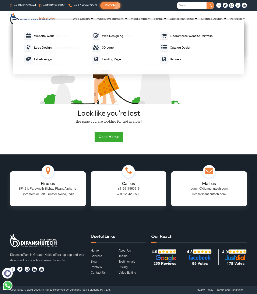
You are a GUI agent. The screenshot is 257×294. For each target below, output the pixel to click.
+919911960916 (128, 188)
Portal (158, 19)
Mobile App (139, 19)
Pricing (123, 267)
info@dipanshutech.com (209, 194)
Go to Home (109, 137)
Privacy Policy (204, 290)
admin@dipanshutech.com (209, 188)
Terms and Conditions (230, 290)
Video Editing (127, 272)
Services (96, 256)
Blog (94, 261)
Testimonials (127, 261)
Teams (123, 256)
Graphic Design (211, 19)
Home (95, 250)
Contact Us (98, 272)
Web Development (110, 19)
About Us (125, 250)
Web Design (81, 19)
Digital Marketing (182, 19)
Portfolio (110, 5)
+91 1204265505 (128, 194)
